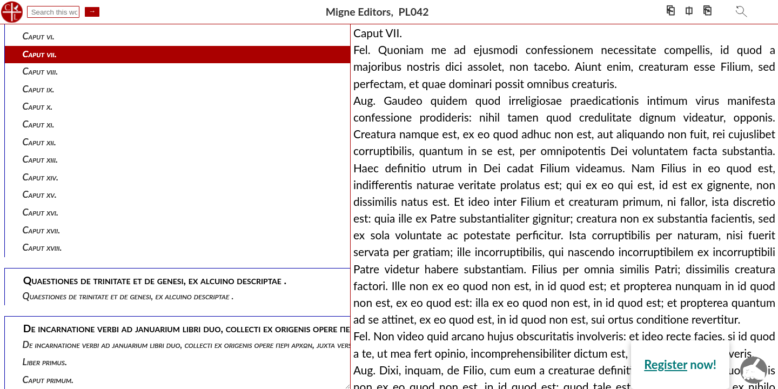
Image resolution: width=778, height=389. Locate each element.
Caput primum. (48, 379)
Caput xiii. (40, 159)
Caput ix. (39, 89)
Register (665, 364)
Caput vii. (40, 53)
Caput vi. (39, 36)
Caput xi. (39, 124)
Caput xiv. (41, 177)
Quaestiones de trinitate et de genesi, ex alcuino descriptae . (128, 295)
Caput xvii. (42, 230)
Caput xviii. (42, 247)
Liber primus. (45, 361)
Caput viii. (40, 71)
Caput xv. (40, 194)
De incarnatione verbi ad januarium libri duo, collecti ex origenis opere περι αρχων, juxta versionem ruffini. (211, 344)
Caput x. (38, 106)
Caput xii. (39, 141)
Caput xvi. (41, 212)
